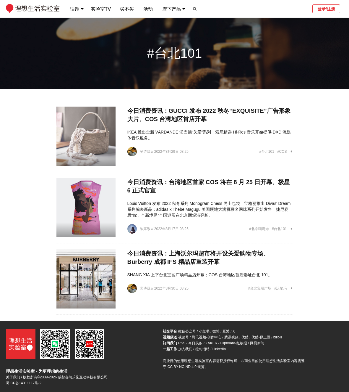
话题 (74, 9)
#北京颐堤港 (259, 229)
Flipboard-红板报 (233, 343)
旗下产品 (171, 9)
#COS (282, 152)
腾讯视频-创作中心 (206, 337)
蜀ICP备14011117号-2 (23, 383)
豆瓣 (226, 331)
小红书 (204, 331)
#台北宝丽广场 (259, 288)
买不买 (127, 9)
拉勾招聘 (202, 349)
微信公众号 (187, 331)
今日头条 (195, 343)
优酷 (245, 337)
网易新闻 (257, 343)
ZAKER (211, 343)
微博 (216, 331)
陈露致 (145, 229)
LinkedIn (219, 349)
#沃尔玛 (280, 288)
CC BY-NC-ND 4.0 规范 (186, 367)
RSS (182, 343)
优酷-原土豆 (260, 337)
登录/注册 (326, 9)
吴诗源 (145, 152)
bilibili (277, 337)
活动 (148, 9)
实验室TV (101, 9)
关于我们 (13, 377)
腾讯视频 (231, 337)
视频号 (183, 337)
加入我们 (185, 349)
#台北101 (266, 152)
